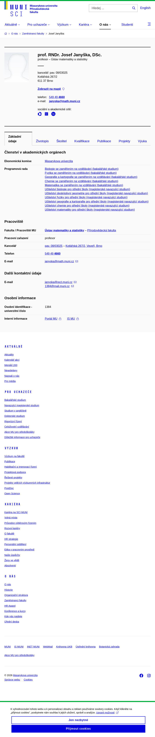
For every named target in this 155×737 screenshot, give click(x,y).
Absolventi (10, 565)
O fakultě (9, 533)
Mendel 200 (10, 365)
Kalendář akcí (12, 359)
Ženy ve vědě (11, 560)
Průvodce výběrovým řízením (20, 523)
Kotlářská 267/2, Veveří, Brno (84, 245)
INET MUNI (33, 646)
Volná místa (10, 517)
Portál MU (53, 318)
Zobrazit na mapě (51, 89)
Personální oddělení (15, 544)
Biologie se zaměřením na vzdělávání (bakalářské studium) (82, 168)
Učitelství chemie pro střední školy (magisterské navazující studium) (87, 205)
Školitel (61, 141)
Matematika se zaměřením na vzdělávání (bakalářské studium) (84, 185)
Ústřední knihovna (86, 646)
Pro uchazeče (18, 392)
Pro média (10, 381)
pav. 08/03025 (53, 245)
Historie (8, 589)
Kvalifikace (82, 141)
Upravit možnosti (107, 715)
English (145, 8)
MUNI (7, 646)
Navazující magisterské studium (21, 405)
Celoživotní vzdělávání (16, 426)
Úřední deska (11, 621)
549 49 (57, 97)
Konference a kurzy (15, 611)
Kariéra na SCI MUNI (15, 512)
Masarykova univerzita (59, 161)
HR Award (9, 605)
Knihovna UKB (64, 646)
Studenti (127, 24)
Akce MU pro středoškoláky (19, 432)
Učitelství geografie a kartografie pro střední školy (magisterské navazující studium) (97, 201)
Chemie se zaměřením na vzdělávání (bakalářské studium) (81, 181)
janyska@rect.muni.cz (61, 282)
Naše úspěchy (12, 555)
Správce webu (12, 679)
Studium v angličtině (15, 410)
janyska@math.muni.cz (64, 101)
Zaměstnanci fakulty (15, 600)
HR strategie (11, 539)
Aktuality (9, 354)
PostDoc (9, 488)
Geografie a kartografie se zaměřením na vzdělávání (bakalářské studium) (91, 176)
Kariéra (12, 504)
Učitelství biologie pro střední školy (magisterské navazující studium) (87, 189)
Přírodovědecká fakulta (101, 230)
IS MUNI (19, 646)
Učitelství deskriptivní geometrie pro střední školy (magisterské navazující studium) (96, 193)
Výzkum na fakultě (14, 456)
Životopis (42, 141)
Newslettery (10, 370)
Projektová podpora (15, 472)
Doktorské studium (14, 416)
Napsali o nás (11, 375)
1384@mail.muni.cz (59, 286)
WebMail (48, 646)
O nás (10, 576)
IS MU (72, 318)
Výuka (142, 141)
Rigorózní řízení (13, 421)
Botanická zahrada (109, 646)
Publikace (104, 141)
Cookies (28, 679)
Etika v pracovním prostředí (19, 549)
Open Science (12, 493)
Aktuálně (13, 346)
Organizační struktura (16, 595)
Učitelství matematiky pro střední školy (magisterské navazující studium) (90, 209)
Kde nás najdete (13, 616)
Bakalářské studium (15, 400)
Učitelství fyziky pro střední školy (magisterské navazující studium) (86, 197)
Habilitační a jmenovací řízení (20, 466)
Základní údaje (14, 139)
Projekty (124, 141)
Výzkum (11, 448)
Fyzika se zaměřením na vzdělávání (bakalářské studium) (81, 172)
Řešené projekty (13, 477)
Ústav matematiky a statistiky (64, 230)
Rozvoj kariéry (12, 528)
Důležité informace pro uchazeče (22, 437)
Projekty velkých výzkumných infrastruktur (27, 482)
